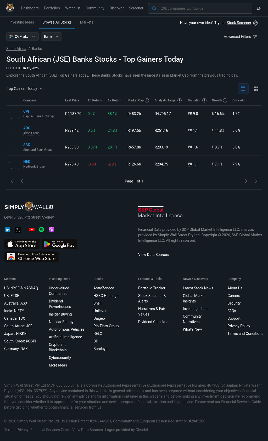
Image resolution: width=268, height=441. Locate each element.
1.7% (236, 114)
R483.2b (134, 114)
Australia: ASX (15, 303)
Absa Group (31, 133)
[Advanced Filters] (241, 36)
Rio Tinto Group (106, 326)
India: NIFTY (14, 311)
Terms (9, 430)
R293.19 (161, 147)
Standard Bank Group (38, 150)
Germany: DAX (16, 349)
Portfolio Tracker (151, 288)
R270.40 (72, 164)
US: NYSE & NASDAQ (21, 288)
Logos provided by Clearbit (126, 430)
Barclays (100, 349)
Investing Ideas (21, 22)
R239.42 (72, 130)
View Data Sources (153, 255)
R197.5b (134, 130)
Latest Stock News (198, 288)
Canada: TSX (14, 318)
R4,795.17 (163, 114)
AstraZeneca (103, 288)
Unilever (100, 311)
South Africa (16, 49)
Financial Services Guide (50, 430)
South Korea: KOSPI (20, 341)
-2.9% (112, 164)
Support (233, 318)
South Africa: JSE (18, 326)
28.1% (113, 147)
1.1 (193, 130)
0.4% (92, 114)
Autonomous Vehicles (67, 329)
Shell (97, 303)
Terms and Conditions (245, 333)
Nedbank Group (34, 167)
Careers (233, 296)
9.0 (193, 113)
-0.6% (92, 164)
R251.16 (161, 130)
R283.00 (72, 147)
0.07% (93, 147)
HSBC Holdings (105, 296)
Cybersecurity (60, 358)
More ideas (58, 365)
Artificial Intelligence (65, 337)
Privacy (22, 430)
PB (190, 114)
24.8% (113, 130)
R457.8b (134, 147)
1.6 (193, 147)
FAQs (231, 311)
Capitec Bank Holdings (39, 116)
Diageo (99, 318)
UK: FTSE (11, 296)
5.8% (236, 147)
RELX (97, 333)
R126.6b (134, 164)
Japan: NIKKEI (15, 333)
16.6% (218, 113)
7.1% (217, 164)
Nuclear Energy (61, 322)
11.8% (218, 130)
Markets (86, 22)
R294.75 (161, 164)
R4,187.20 (73, 114)
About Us (234, 288)
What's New (192, 329)
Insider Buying (60, 314)
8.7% (217, 147)
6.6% (236, 130)
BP (95, 341)
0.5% (92, 130)
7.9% (236, 164)
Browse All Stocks (57, 22)
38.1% (113, 114)
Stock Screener (239, 23)
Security (234, 303)
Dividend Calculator (154, 322)
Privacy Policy (238, 326)
